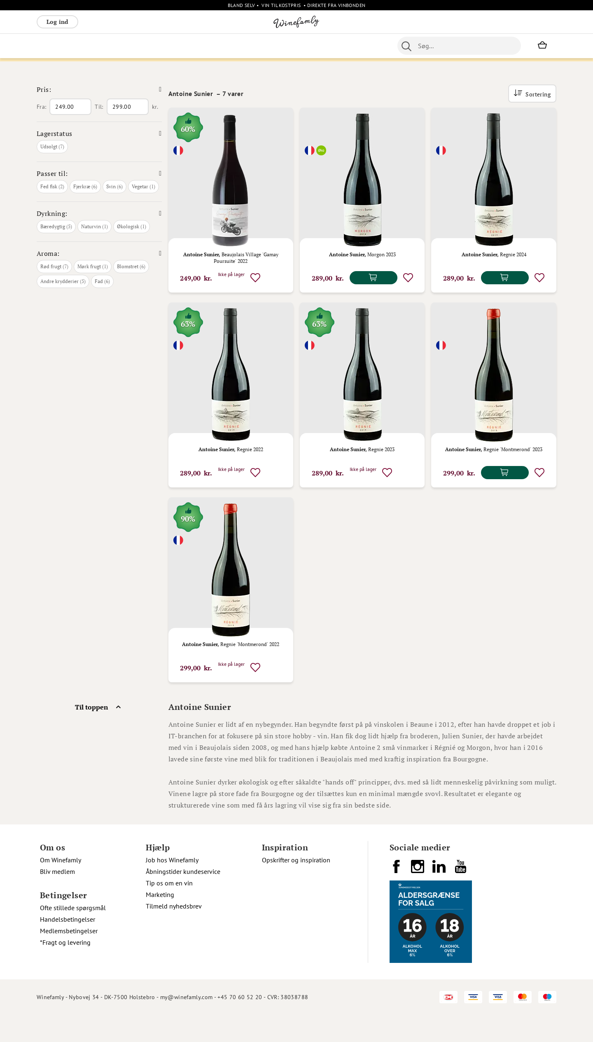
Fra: (41, 134)
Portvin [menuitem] (261, 46)
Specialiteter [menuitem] (296, 46)
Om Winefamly (60, 887)
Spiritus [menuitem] (333, 46)
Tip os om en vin (169, 910)
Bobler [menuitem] (127, 46)
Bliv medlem (57, 898)
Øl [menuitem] (240, 46)
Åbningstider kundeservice (183, 898)
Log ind (57, 22)
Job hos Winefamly (172, 887)
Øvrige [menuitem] (189, 46)
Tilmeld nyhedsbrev (174, 933)
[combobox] (459, 46)
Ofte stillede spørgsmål (73, 935)
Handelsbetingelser (67, 946)
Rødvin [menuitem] (50, 46)
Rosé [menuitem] (104, 46)
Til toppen (91, 734)
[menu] (201, 45)
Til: (99, 134)
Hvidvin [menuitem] (78, 46)
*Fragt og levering (65, 969)
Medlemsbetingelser (69, 958)
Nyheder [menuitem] (218, 46)
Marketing (160, 922)
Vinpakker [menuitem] (158, 46)
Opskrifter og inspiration (296, 887)
